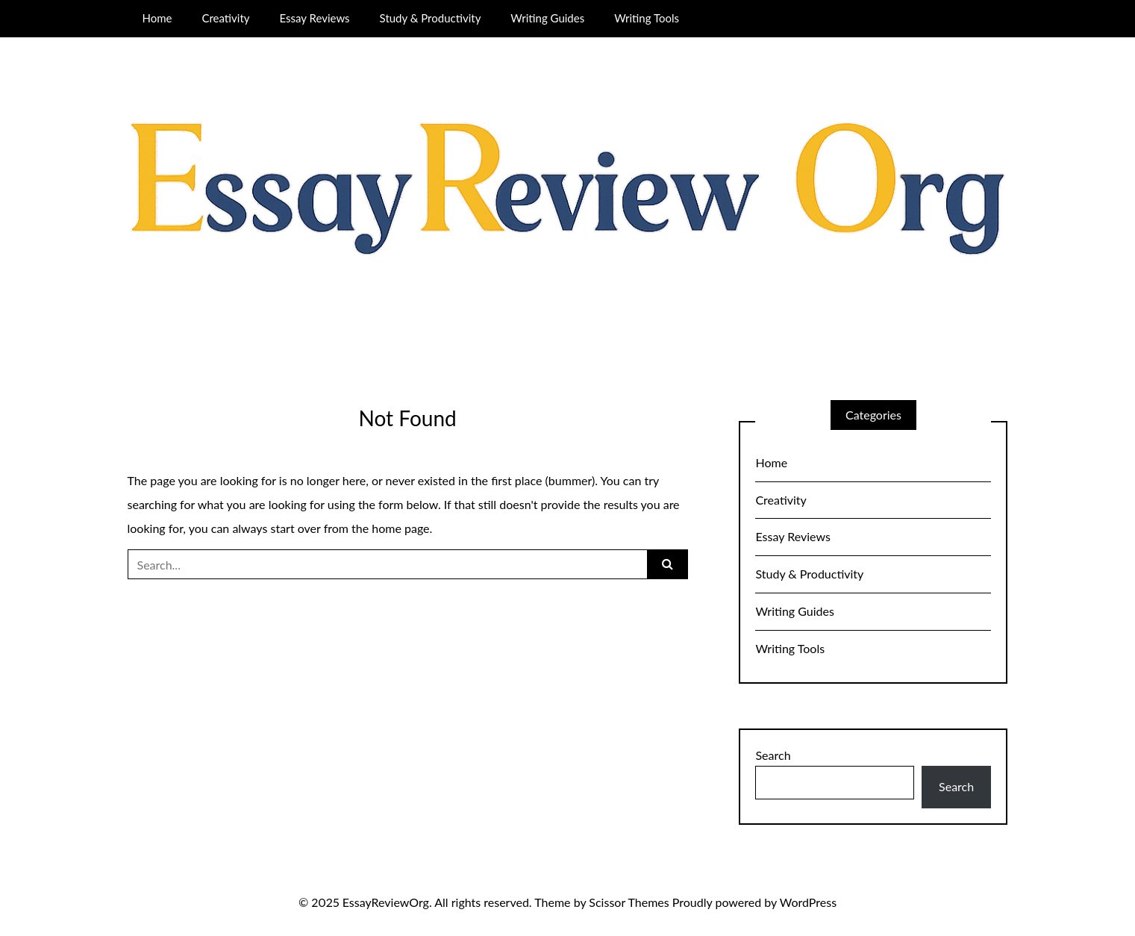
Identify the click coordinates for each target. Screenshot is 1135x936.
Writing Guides (547, 18)
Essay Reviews (315, 18)
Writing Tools (646, 18)
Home (157, 18)
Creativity (225, 18)
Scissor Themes (629, 902)
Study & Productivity (430, 18)
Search (772, 755)
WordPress (808, 902)
